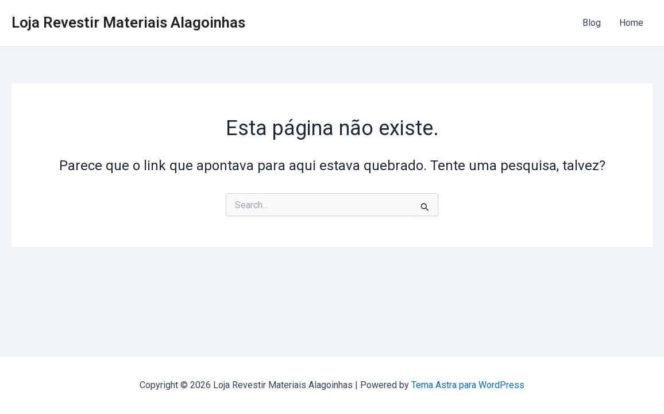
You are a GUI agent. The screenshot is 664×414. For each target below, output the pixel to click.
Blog (591, 22)
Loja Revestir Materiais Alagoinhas (128, 22)
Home (631, 22)
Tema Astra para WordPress (467, 384)
